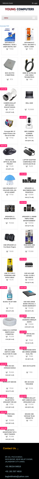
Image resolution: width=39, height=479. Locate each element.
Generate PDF (4, 26)
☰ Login (34, 3)
